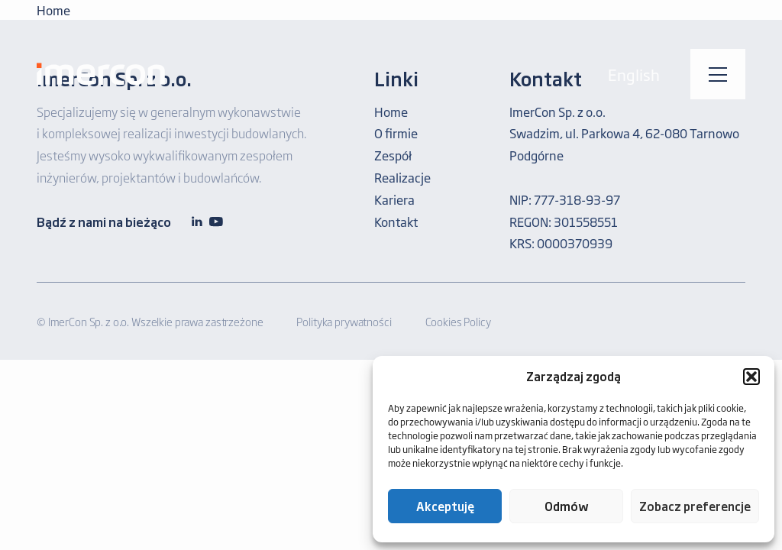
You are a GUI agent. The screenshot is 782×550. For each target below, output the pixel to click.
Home (391, 111)
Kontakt (396, 221)
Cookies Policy (458, 321)
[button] (751, 376)
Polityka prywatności (343, 321)
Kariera (394, 199)
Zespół (393, 155)
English (634, 74)
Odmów (566, 506)
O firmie (396, 133)
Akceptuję (445, 506)
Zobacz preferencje (695, 506)
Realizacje (402, 177)
